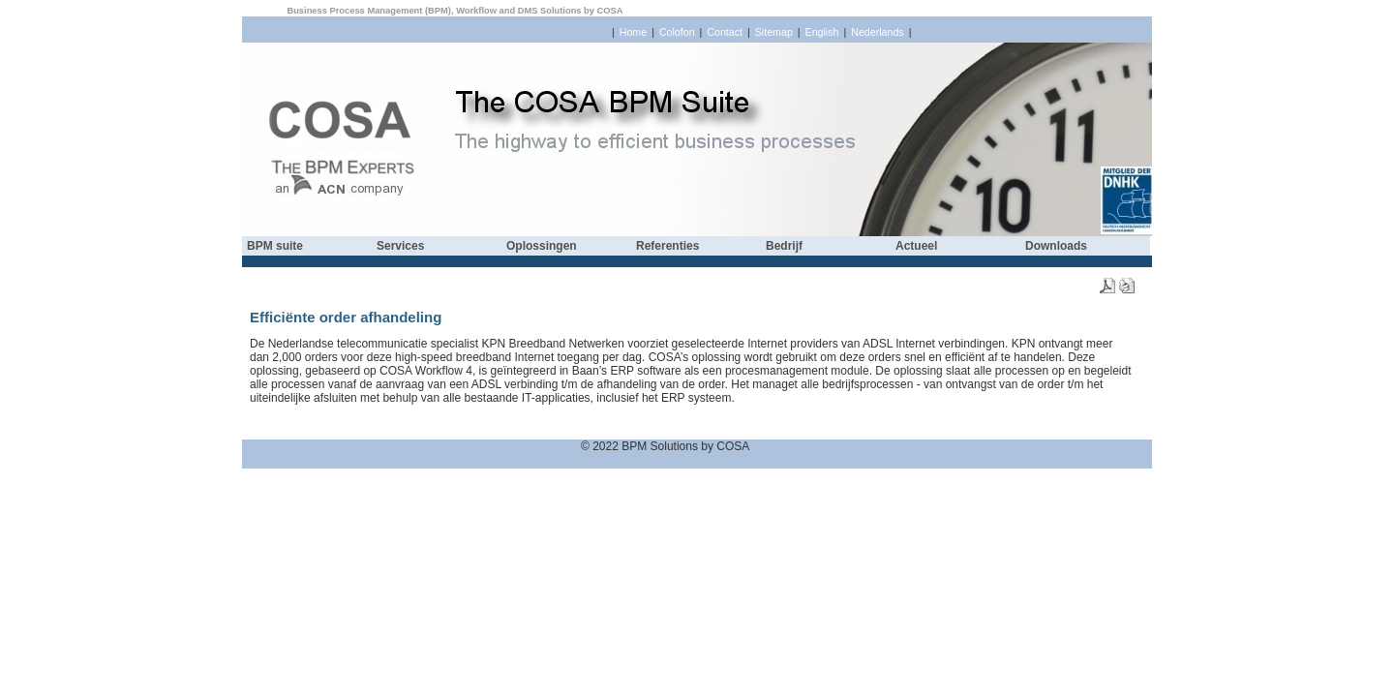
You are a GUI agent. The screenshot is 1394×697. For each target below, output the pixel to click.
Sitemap (774, 32)
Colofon (677, 32)
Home (633, 32)
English (822, 32)
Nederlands (877, 32)
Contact (724, 32)
